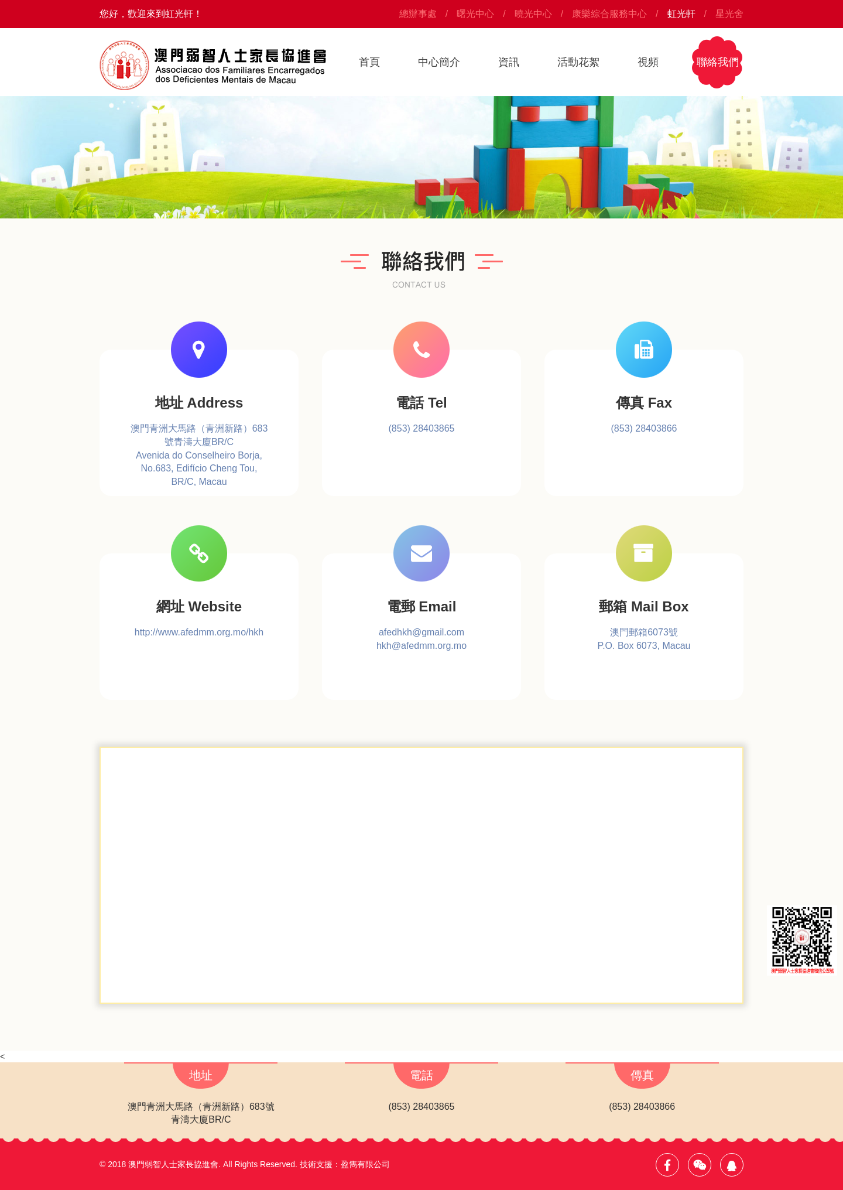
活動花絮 (578, 62)
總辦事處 (418, 14)
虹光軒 (681, 14)
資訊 (508, 62)
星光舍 (729, 14)
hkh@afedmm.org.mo (421, 646)
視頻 (648, 62)
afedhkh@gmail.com (421, 632)
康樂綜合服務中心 (609, 14)
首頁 (369, 62)
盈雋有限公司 (365, 1164)
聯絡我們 (718, 62)
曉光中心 (533, 14)
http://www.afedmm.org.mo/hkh (199, 632)
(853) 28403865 (422, 428)
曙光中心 (475, 14)
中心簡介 (439, 62)
